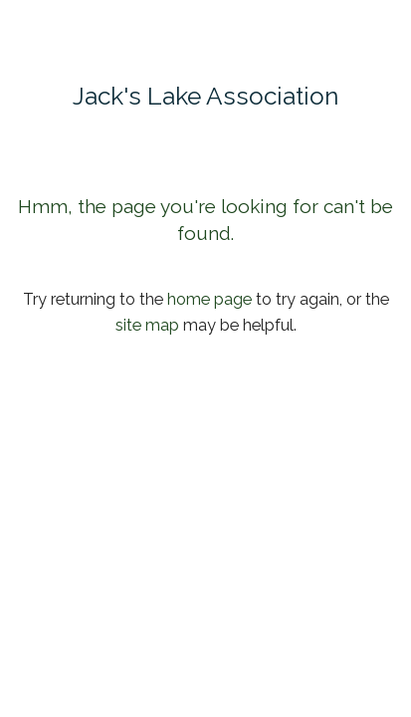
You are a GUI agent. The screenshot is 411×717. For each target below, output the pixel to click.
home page (209, 299)
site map (147, 325)
